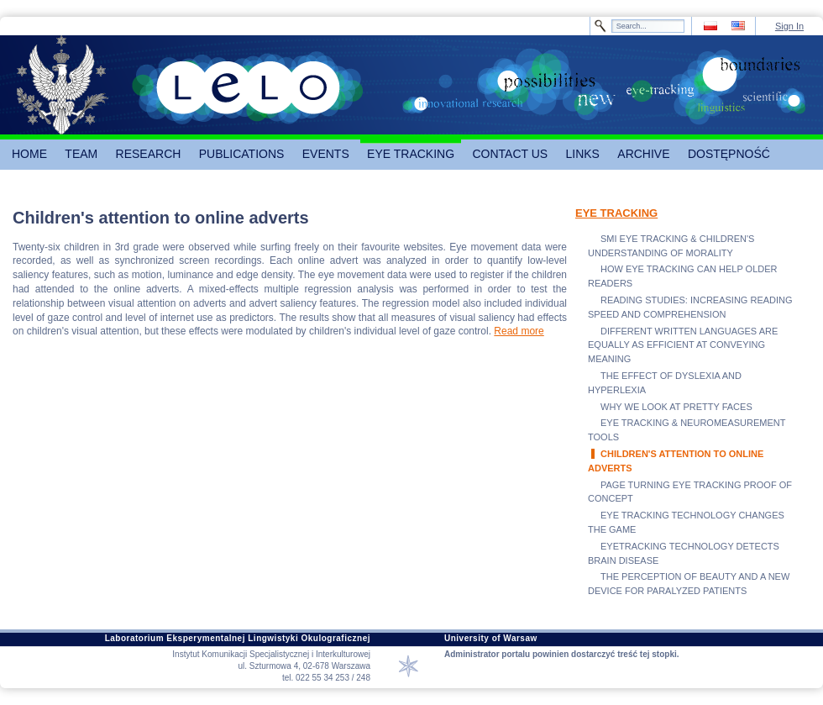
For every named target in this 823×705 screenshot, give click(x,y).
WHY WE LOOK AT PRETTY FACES (676, 407)
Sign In (789, 26)
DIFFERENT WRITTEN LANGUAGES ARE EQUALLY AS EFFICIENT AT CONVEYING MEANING (683, 345)
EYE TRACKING (616, 213)
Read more (518, 331)
